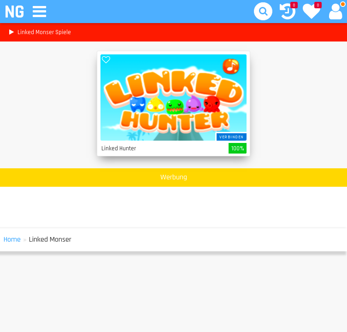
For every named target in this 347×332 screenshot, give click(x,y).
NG (14, 12)
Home (12, 239)
